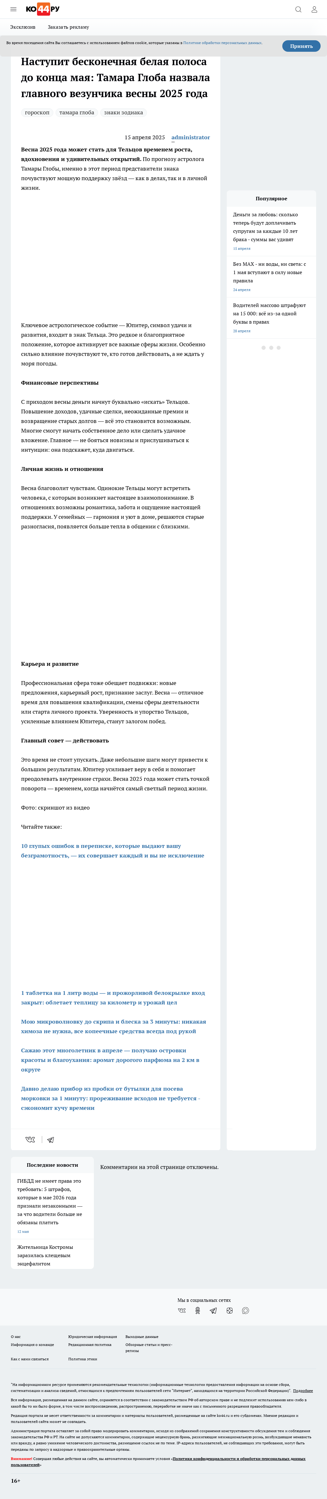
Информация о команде (32, 1344)
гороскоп (37, 112)
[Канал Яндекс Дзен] (230, 1310)
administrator (190, 137)
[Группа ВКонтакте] (182, 1310)
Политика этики (82, 1359)
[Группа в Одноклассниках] (198, 1310)
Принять (301, 46)
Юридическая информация (92, 1336)
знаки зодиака (123, 112)
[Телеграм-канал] (214, 1310)
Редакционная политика (89, 1344)
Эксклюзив (23, 27)
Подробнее (303, 1390)
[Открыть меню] (13, 9)
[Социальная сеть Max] (246, 1310)
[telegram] (52, 1139)
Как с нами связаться (30, 1359)
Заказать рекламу (68, 27)
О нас (16, 1336)
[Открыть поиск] (298, 9)
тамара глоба (76, 112)
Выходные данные (141, 1336)
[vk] (30, 1139)
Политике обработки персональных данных (222, 42)
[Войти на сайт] (314, 9)
